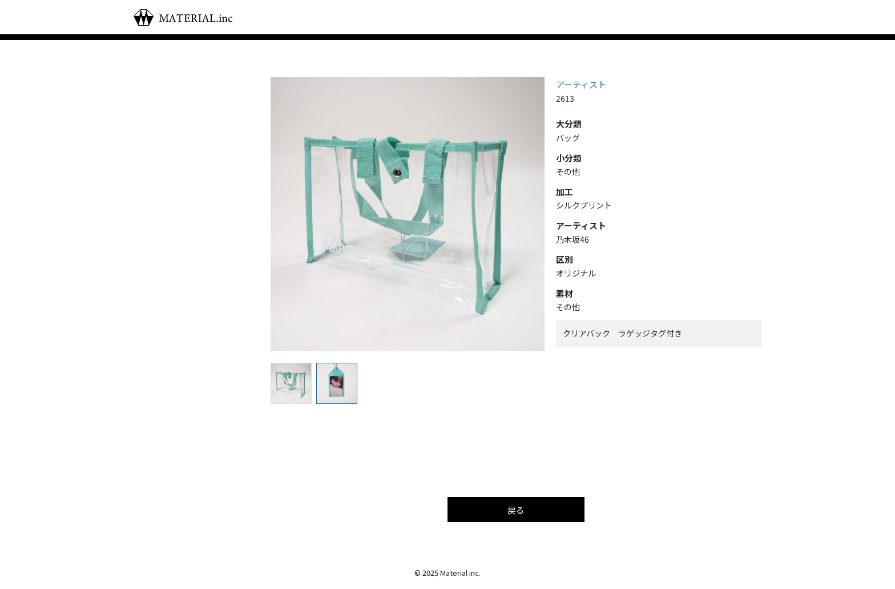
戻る (516, 510)
